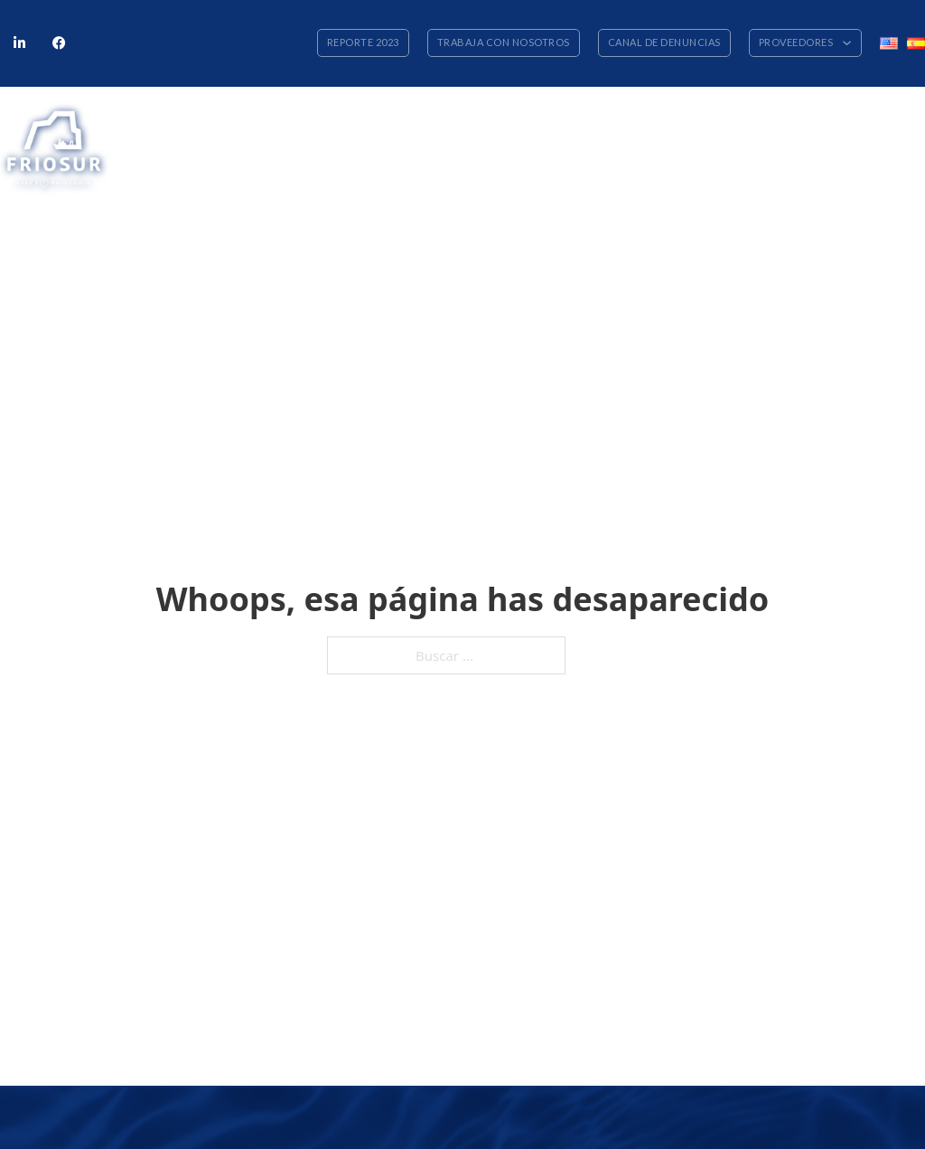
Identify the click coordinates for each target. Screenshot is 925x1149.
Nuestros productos (429, 121)
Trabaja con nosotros (503, 42)
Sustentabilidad (709, 121)
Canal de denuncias (664, 42)
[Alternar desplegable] (847, 43)
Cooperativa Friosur (826, 121)
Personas (623, 121)
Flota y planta (542, 121)
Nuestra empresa (309, 121)
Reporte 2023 (363, 42)
